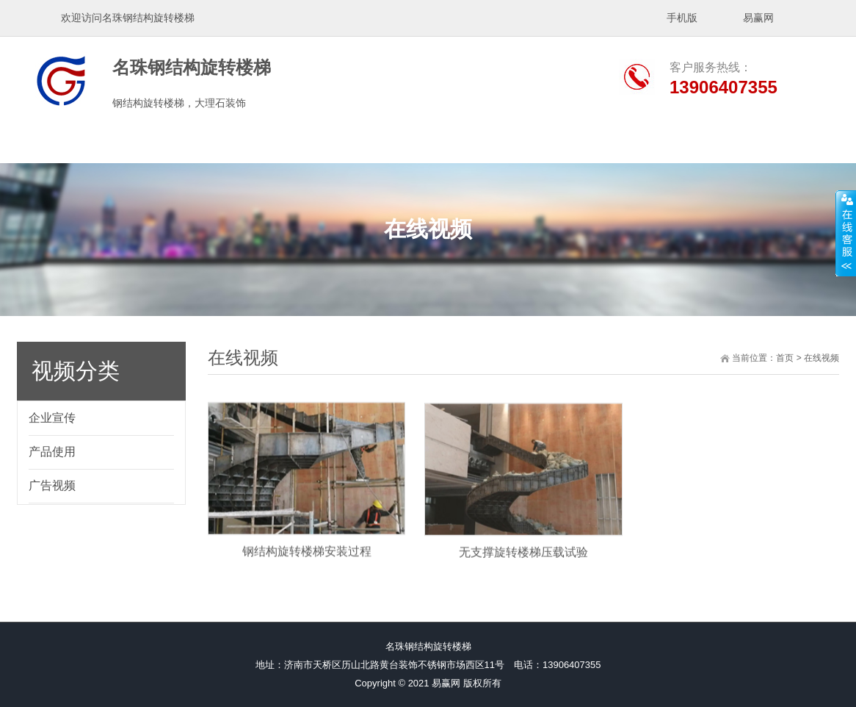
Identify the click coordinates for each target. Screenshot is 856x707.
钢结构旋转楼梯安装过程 (306, 564)
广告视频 (52, 485)
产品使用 (52, 451)
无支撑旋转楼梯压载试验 (523, 566)
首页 (785, 358)
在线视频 (821, 358)
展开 (845, 233)
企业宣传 (52, 418)
